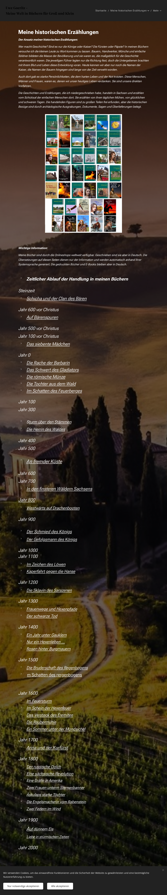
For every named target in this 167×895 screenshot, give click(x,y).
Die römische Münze (45, 376)
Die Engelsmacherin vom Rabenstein (56, 802)
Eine (30, 773)
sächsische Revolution (54, 773)
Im (28, 701)
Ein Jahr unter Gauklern (46, 635)
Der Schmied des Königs (49, 531)
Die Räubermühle (41, 722)
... (62, 641)
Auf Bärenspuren (42, 317)
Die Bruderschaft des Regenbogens (57, 667)
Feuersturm (42, 701)
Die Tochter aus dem (45, 384)
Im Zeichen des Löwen (45, 564)
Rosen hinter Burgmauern (48, 648)
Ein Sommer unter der (45, 729)
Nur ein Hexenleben (43, 641)
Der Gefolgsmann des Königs (51, 539)
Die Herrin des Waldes (45, 429)
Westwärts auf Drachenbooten (52, 508)
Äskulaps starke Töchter (45, 794)
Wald (71, 384)
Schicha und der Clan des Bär (54, 298)
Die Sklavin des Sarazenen (49, 590)
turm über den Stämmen (50, 421)
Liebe (30, 837)
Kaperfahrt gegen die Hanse (50, 571)
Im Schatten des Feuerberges (54, 391)
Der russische (38, 766)
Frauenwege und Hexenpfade (51, 609)
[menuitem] (103, 11)
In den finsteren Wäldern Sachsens (59, 489)
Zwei (30, 787)
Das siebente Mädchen (48, 344)
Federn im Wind (48, 809)
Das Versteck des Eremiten (49, 715)
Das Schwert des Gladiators (52, 369)
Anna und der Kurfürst (47, 747)
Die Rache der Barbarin (48, 362)
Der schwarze (38, 616)
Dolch (56, 766)
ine (31, 780)
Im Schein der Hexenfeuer (48, 708)
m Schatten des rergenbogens (54, 674)
